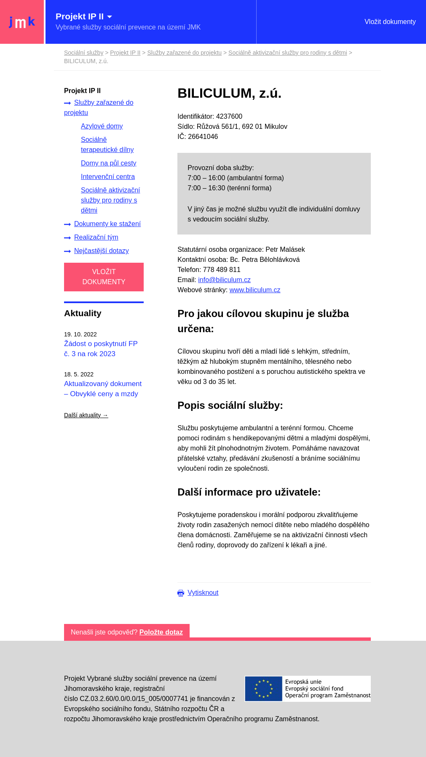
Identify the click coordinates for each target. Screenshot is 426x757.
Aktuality (83, 313)
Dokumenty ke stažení (102, 224)
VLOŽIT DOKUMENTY (104, 276)
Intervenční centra (108, 176)
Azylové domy (102, 126)
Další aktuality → (86, 415)
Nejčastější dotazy (96, 251)
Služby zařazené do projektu (99, 107)
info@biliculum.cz (224, 279)
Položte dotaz (161, 632)
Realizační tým (91, 237)
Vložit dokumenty (390, 21)
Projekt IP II (125, 52)
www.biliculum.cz (255, 289)
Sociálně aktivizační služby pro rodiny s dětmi (110, 200)
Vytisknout (203, 592)
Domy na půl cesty (109, 163)
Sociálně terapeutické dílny (107, 144)
